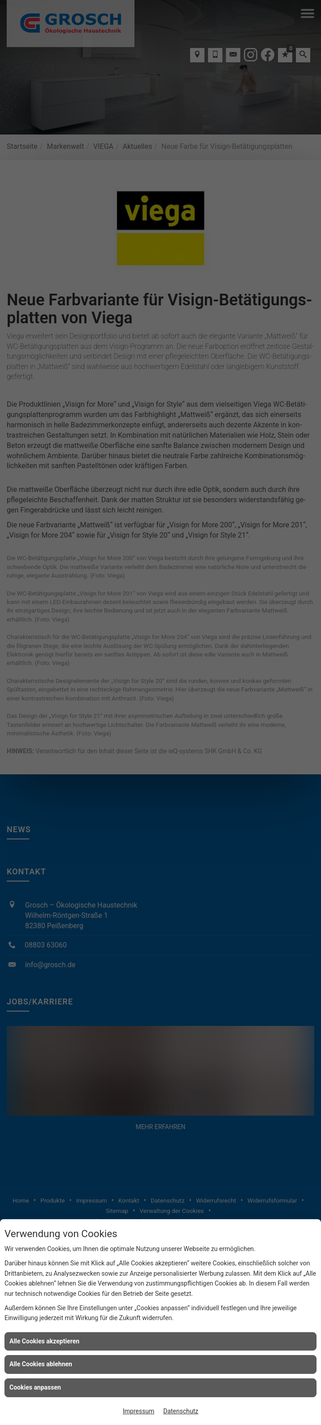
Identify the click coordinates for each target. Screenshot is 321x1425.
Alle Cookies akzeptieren (44, 1341)
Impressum (138, 1411)
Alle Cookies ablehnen (40, 1364)
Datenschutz (180, 1411)
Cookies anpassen (35, 1387)
